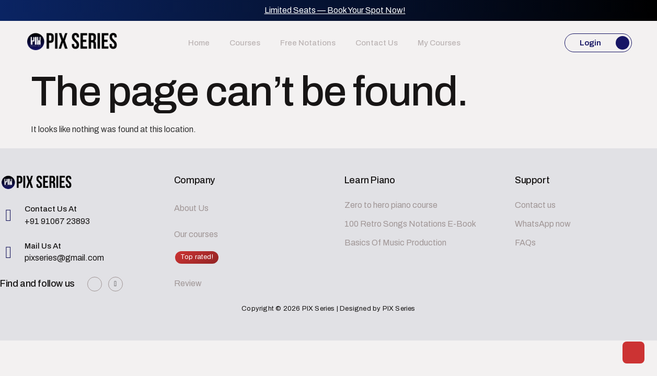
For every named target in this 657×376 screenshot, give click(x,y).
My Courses (424, 43)
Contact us (369, 43)
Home (213, 43)
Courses (252, 43)
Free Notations (308, 43)
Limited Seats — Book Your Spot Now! (335, 10)
